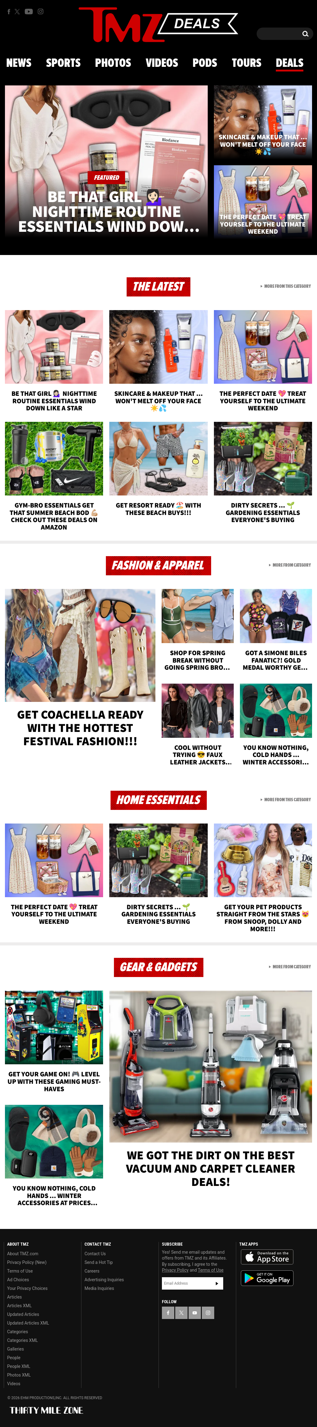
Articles (14, 1297)
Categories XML (22, 1340)
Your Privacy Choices (27, 1288)
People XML (18, 1366)
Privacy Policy (175, 1270)
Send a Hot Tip (99, 1262)
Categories (17, 1331)
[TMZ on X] (18, 11)
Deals (289, 63)
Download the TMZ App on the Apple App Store (267, 1257)
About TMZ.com (22, 1253)
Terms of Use (20, 1271)
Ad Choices (18, 1279)
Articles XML (19, 1305)
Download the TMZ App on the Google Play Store (267, 1278)
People (13, 1357)
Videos (162, 63)
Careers (92, 1271)
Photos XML (19, 1375)
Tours (246, 63)
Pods (205, 63)
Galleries (15, 1349)
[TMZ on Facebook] (9, 11)
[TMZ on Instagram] (40, 11)
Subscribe (217, 1283)
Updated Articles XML (28, 1323)
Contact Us (95, 1253)
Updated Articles (23, 1314)
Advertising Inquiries (104, 1279)
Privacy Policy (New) (26, 1262)
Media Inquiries (99, 1288)
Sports (63, 63)
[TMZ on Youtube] (28, 11)
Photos (113, 63)
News (18, 63)
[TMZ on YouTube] (195, 1313)
